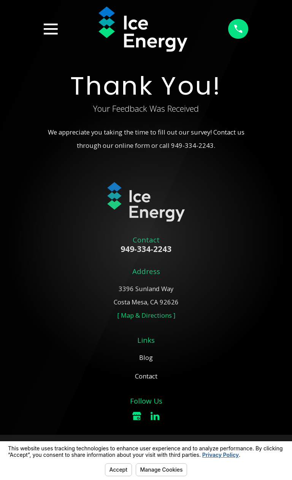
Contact (146, 376)
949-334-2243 (192, 145)
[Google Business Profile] (136, 416)
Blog (146, 357)
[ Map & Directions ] (146, 315)
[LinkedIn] (155, 416)
